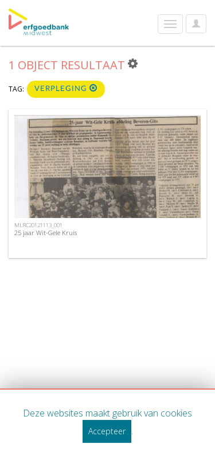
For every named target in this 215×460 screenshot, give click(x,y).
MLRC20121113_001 (38, 225)
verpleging (65, 88)
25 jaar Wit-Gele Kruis (45, 232)
